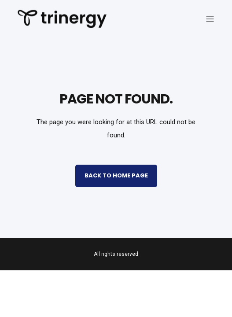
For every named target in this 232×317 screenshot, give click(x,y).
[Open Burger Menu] (210, 18)
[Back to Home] (62, 22)
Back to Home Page (116, 175)
